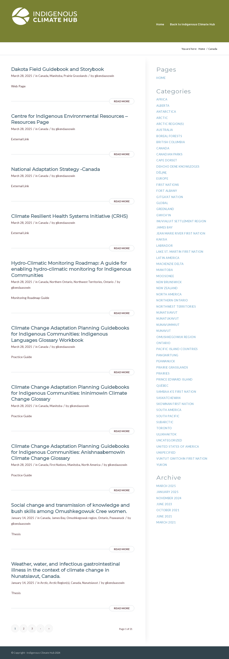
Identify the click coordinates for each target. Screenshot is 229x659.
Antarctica (166, 111)
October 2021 (167, 510)
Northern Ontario (61, 282)
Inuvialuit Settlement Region (181, 221)
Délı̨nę (161, 172)
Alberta (163, 105)
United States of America (177, 446)
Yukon (161, 465)
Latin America (168, 258)
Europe (162, 178)
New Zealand (167, 288)
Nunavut (163, 331)
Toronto (164, 428)
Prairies (163, 373)
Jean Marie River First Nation (180, 233)
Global (162, 203)
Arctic (44, 583)
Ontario (108, 282)
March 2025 (166, 486)
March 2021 (166, 522)
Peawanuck (117, 518)
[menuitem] (160, 24)
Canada (43, 76)
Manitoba (56, 76)
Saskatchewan (168, 398)
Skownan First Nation (175, 404)
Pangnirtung (167, 355)
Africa (161, 99)
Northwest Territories (88, 282)
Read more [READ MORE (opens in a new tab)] (122, 101)
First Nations (58, 465)
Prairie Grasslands (75, 76)
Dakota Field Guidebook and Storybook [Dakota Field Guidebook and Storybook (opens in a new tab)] (57, 69)
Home (161, 78)
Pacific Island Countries (177, 349)
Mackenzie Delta (170, 264)
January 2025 (167, 492)
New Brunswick (169, 282)
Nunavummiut (168, 324)
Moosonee (165, 276)
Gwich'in (163, 215)
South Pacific (168, 416)
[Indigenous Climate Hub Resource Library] (44, 24)
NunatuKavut (167, 318)
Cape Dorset (166, 160)
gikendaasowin (104, 76)
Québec (162, 385)
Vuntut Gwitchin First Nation (181, 458)
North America (91, 465)
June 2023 (164, 504)
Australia (164, 130)
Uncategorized (169, 440)
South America (169, 410)
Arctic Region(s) (59, 583)
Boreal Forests (169, 136)
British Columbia (170, 142)
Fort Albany (166, 190)
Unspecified (166, 452)
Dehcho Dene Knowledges (177, 166)
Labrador (164, 245)
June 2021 (164, 516)
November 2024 (169, 498)
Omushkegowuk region (82, 518)
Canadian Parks (169, 154)
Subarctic (165, 422)
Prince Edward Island (174, 379)
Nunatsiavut (90, 583)
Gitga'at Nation (169, 197)
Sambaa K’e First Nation (176, 391)
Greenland (165, 209)
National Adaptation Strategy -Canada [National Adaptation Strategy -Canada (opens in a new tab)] (55, 169)
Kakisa (161, 239)
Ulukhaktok (166, 434)
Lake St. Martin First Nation (179, 251)
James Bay (58, 518)
